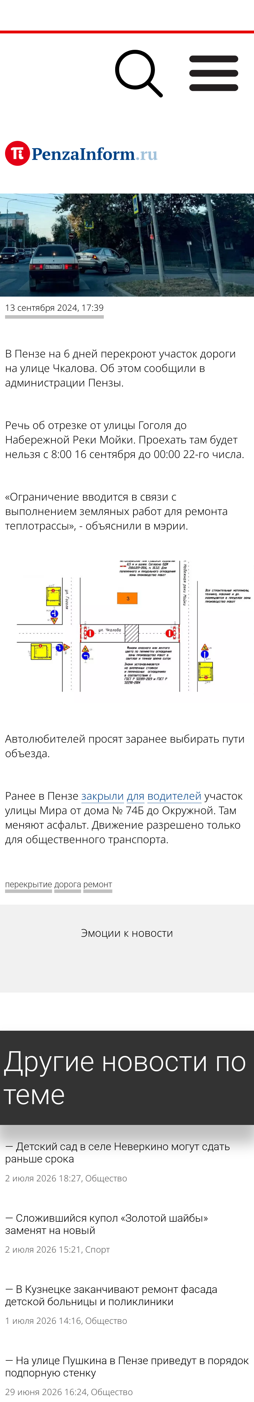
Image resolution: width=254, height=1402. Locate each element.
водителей (174, 795)
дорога (67, 884)
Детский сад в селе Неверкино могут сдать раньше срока (117, 1152)
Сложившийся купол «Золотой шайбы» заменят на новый (106, 1224)
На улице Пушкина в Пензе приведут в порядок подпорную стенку (127, 1366)
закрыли (102, 795)
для (136, 795)
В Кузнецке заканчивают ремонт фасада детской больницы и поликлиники (111, 1295)
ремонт (97, 884)
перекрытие (28, 884)
